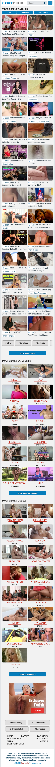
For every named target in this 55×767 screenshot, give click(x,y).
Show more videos (27, 353)
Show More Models (27, 674)
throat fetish (17, 729)
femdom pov (9, 336)
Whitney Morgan (40, 574)
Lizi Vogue (40, 615)
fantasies (40, 729)
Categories (42, 738)
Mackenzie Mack (40, 636)
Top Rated (25, 12)
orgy (14, 414)
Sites (10, 741)
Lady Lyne (40, 595)
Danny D (33, 121)
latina (14, 455)
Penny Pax (44, 121)
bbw (31, 35)
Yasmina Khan (14, 512)
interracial (40, 393)
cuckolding (8, 164)
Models (44, 741)
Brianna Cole (14, 595)
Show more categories (27, 493)
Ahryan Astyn (14, 574)
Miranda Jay (40, 512)
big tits (40, 414)
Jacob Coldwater (40, 554)
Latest (9, 12)
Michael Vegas (10, 78)
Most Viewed (43, 12)
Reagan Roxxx (14, 533)
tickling (7, 228)
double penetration (14, 476)
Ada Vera (40, 533)
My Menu (50, 3)
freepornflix (25, 763)
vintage (14, 393)
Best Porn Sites (15, 744)
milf (40, 476)
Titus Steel (14, 657)
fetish (40, 455)
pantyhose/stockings (38, 293)
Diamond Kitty (10, 121)
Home (12, 2)
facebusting (16, 722)
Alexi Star (14, 554)
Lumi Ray (14, 615)
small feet (34, 250)
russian (40, 434)
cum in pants (39, 722)
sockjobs (33, 100)
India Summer (10, 271)
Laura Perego (14, 636)
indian (14, 372)
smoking (33, 56)
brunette (14, 434)
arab (40, 372)
